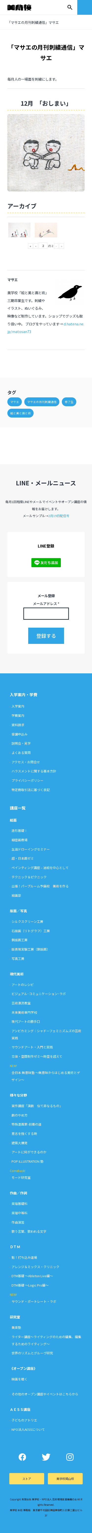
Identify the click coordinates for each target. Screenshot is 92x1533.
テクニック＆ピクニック (29, 877)
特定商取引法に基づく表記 (31, 789)
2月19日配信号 (58, 515)
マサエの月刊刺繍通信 (42, 402)
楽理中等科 (19, 1213)
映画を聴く (19, 1379)
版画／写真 (18, 910)
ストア (26, 1478)
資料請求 (18, 725)
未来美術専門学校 (24, 1012)
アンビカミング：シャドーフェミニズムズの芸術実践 (46, 1034)
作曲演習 (18, 1222)
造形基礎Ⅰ (19, 830)
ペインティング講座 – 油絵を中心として (40, 867)
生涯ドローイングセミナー (31, 849)
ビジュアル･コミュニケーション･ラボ (39, 993)
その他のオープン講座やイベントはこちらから (45, 1394)
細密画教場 (19, 840)
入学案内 (18, 706)
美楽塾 (16, 1327)
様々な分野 (18, 1095)
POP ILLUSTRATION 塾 (27, 1161)
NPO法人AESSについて (28, 1429)
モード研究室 (21, 1177)
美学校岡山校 (65, 1478)
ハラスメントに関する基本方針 (34, 771)
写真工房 (18, 958)
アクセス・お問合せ (26, 762)
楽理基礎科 (19, 1203)
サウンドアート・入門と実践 (32, 1047)
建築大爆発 (19, 1143)
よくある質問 (21, 752)
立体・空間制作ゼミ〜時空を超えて (37, 1056)
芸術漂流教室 (21, 1003)
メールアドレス (46, 603)
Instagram (69, 1457)
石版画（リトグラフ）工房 (31, 930)
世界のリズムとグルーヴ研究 (32, 1353)
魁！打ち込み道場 (24, 1257)
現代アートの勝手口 (26, 1021)
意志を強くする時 (24, 1133)
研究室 (15, 1317)
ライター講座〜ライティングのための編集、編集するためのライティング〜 (46, 1340)
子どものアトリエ (24, 1420)
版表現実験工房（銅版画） (31, 949)
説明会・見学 (21, 743)
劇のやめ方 (19, 1115)
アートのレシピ (23, 984)
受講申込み (19, 734)
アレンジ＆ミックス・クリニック (35, 1266)
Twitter (46, 1457)
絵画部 (16, 895)
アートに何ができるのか (29, 1152)
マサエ (14, 402)
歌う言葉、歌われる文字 (29, 1231)
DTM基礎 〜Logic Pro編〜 (30, 1285)
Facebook (22, 1457)
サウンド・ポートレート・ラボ (34, 1301)
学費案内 (18, 715)
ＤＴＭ (15, 1246)
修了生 (69, 402)
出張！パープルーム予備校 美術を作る (40, 886)
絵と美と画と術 (20, 413)
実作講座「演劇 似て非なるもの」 (37, 1105)
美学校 (24, 7)
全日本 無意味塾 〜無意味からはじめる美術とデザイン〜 (46, 1076)
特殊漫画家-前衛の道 (26, 1124)
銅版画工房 (19, 940)
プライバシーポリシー (27, 780)
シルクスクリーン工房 (27, 921)
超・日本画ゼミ (23, 858)
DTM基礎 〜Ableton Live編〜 (32, 1275)
